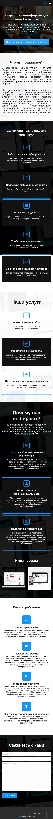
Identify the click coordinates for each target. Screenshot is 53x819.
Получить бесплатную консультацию (26, 42)
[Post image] (13, 578)
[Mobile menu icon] (50, 2)
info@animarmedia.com (28, 816)
